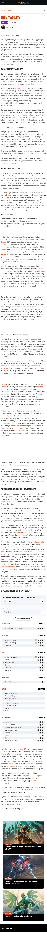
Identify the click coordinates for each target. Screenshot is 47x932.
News (3, 11)
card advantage (7, 195)
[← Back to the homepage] (23, 2)
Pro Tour (20, 749)
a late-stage (16, 173)
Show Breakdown (23, 619)
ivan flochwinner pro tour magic (19, 598)
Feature (9, 11)
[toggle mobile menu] (3, 2)
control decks (21, 88)
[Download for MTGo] (42, 601)
